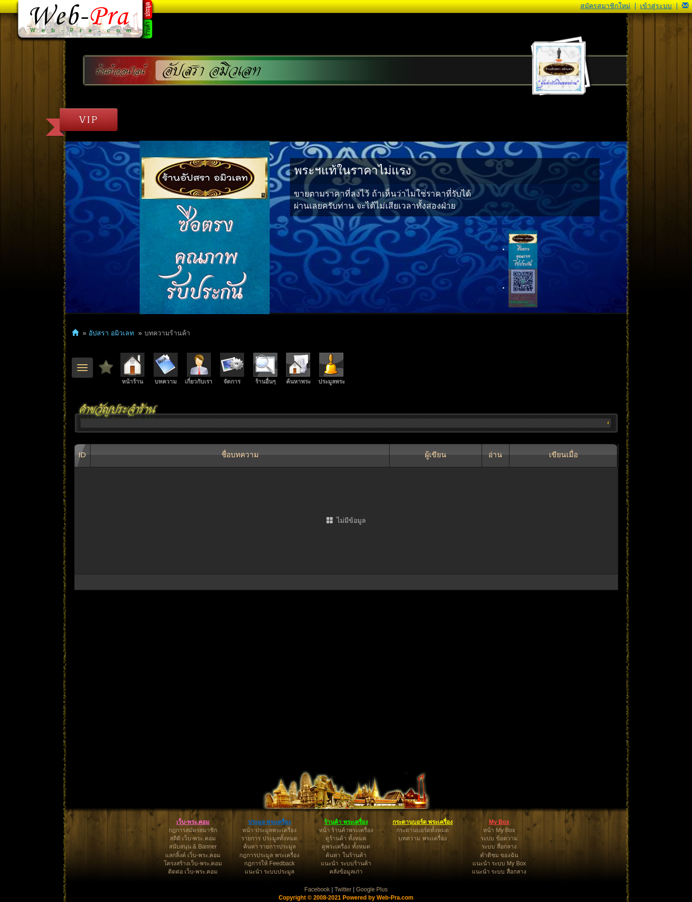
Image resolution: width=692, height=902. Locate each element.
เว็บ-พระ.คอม (192, 822)
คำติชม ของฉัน (499, 855)
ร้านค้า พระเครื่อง (345, 822)
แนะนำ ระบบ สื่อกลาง (499, 871)
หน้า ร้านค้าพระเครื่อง (346, 830)
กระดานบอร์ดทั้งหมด (422, 830)
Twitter (342, 889)
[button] (685, 6)
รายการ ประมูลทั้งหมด (269, 838)
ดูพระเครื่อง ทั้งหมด (346, 846)
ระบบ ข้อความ (499, 838)
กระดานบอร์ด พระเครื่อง (422, 822)
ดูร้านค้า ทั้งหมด (346, 838)
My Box (499, 822)
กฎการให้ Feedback (269, 863)
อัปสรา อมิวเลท (212, 70)
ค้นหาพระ (298, 369)
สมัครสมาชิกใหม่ (605, 6)
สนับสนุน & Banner (193, 846)
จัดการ (232, 369)
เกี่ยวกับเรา (198, 369)
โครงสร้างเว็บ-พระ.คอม (193, 863)
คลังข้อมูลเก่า (346, 871)
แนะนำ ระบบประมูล (269, 871)
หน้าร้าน (132, 369)
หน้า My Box (499, 830)
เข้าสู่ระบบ (656, 6)
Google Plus (372, 889)
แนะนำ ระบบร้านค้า (346, 863)
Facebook (317, 889)
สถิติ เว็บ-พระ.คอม (193, 838)
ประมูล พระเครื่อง (269, 822)
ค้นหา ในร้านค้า (346, 855)
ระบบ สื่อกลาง (499, 846)
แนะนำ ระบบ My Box (499, 863)
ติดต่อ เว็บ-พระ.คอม (193, 871)
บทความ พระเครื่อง (422, 838)
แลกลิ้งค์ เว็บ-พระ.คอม (193, 855)
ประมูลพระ (331, 369)
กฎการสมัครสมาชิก (193, 830)
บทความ (166, 369)
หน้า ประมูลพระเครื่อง (269, 830)
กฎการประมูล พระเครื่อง (269, 855)
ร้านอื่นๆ (265, 369)
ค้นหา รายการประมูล (269, 846)
